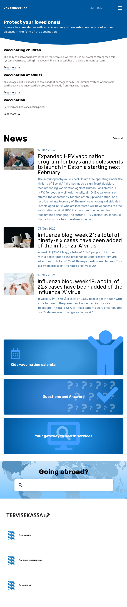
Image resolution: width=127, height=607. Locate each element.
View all (118, 138)
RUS (99, 7)
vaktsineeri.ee (15, 8)
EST (92, 7)
